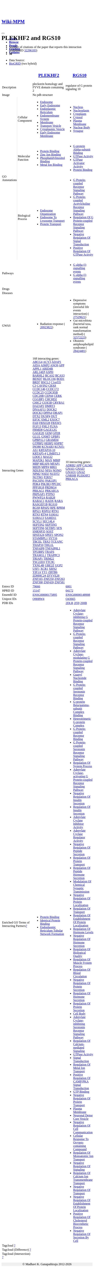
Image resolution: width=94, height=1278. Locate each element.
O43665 (70, 598)
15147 (36, 590)
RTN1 (55, 511)
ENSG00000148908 (78, 594)
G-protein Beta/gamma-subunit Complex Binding (81, 708)
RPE (53, 507)
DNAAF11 (39, 409)
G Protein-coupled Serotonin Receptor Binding (79, 691)
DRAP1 (58, 412)
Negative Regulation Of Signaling (81, 1166)
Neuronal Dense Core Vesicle (83, 1117)
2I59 (76, 603)
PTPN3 (50, 494)
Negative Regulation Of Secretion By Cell (81, 1235)
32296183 (30, 50)
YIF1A (37, 572)
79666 (36, 586)
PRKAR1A (52, 490)
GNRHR (71, 475)
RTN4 (44, 514)
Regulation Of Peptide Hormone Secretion (81, 873)
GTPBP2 (38, 443)
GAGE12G (50, 429)
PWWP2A (39, 497)
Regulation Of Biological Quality (81, 953)
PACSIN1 (38, 480)
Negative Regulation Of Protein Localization (81, 900)
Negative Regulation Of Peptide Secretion (81, 849)
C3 (34, 385)
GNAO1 (71, 472)
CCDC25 (38, 392)
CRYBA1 (58, 402)
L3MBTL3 (53, 453)
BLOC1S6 (49, 378)
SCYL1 (37, 521)
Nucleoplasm (81, 110)
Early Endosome (50, 105)
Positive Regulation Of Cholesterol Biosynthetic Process (81, 1220)
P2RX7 (48, 477)
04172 (69, 590)
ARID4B (47, 368)
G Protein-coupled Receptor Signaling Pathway (79, 186)
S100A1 (54, 514)
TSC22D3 (39, 562)
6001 (69, 586)
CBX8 (52, 385)
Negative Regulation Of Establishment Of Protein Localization (81, 1203)
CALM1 (87, 465)
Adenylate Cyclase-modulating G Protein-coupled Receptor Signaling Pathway (82, 661)
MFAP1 (55, 463)
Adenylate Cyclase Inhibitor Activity (79, 822)
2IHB (83, 603)
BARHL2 (38, 375)
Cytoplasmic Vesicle (52, 129)
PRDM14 (50, 487)
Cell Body (79, 1013)
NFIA (48, 470)
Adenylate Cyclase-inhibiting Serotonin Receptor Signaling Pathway (79, 1027)
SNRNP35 (39, 531)
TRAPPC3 (53, 555)
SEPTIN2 (38, 524)
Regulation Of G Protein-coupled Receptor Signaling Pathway (83, 224)
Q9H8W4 (38, 598)
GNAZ (81, 472)
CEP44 (48, 395)
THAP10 (38, 545)
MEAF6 (44, 463)
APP (61, 365)
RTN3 (36, 514)
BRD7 (36, 382)
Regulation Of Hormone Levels (83, 930)
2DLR (69, 603)
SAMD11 (50, 517)
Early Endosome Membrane (50, 134)
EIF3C (37, 419)
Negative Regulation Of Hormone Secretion (81, 940)
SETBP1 (50, 528)
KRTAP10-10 (47, 450)
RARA (58, 501)
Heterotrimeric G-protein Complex (82, 722)
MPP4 (45, 467)
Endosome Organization (48, 212)
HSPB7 (58, 443)
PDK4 (36, 484)
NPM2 (37, 473)
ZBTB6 (52, 572)
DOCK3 (38, 412)
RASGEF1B (40, 504)
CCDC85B (51, 392)
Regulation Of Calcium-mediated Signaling (81, 1046)
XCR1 (44, 568)
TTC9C (50, 562)
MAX (48, 460)
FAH (35, 423)
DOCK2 (52, 409)
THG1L (48, 545)
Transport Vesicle (50, 125)
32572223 (79, 337)
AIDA (36, 365)
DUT (54, 416)
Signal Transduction (81, 1059)
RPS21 (37, 511)
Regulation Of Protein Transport (81, 861)
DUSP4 (45, 416)
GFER (56, 433)
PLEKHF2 (48, 75)
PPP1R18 (38, 487)
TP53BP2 (38, 551)
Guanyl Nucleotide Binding (79, 678)
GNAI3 (79, 468)
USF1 (36, 568)
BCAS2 (49, 375)
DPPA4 (47, 412)
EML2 (45, 419)
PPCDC (56, 484)
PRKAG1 (38, 490)
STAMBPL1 (40, 538)
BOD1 (60, 378)
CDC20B (38, 395)
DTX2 (36, 416)
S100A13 (38, 517)
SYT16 (52, 538)
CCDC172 (52, 389)
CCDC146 (39, 389)
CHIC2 (37, 402)
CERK (58, 395)
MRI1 (53, 467)
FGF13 (37, 426)
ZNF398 (38, 582)
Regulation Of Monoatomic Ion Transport (83, 1156)
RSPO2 (46, 511)
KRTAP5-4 (39, 453)
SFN (59, 528)
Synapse (78, 130)
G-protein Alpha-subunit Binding (81, 149)
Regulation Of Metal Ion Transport (81, 1068)
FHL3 (45, 426)
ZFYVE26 (53, 575)
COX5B (47, 402)
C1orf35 (56, 382)
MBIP (56, 460)
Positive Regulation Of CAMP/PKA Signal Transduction (81, 1081)
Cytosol (78, 117)
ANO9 (54, 365)
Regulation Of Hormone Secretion (81, 997)
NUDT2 (55, 473)
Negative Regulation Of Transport (81, 1190)
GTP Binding (81, 1091)
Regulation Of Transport (81, 910)
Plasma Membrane (79, 122)
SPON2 (58, 534)
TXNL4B (38, 565)
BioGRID (15, 63)
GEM (48, 433)
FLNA (53, 426)
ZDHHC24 (39, 575)
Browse (13, 42)
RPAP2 (45, 507)
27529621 (79, 317)
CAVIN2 (42, 385)
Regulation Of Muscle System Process (82, 963)
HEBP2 (48, 443)
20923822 (46, 327)
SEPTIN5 (51, 524)
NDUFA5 (38, 470)
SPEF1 (49, 534)
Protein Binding (49, 151)
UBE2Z (49, 565)
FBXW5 (56, 423)
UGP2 (59, 565)
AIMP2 (45, 365)
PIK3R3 (46, 484)
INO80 (37, 446)
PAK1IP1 (51, 480)
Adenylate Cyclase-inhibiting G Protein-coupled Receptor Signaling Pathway (82, 620)
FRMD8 (38, 429)
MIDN (37, 467)
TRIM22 (49, 558)
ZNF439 (49, 582)
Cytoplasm (79, 113)
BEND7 (37, 378)
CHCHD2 (51, 399)
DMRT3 (50, 406)
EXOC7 (55, 419)
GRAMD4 (52, 440)
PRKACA (72, 478)
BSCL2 (45, 382)
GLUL (37, 436)
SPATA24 (38, 534)
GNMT (45, 436)
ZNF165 (38, 579)
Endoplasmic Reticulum (48, 110)
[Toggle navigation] (3, 33)
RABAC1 (38, 501)
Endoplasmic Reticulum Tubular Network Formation (52, 931)
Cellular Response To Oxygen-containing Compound (81, 1142)
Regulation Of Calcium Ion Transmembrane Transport (82, 1178)
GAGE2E (38, 433)
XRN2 (53, 568)
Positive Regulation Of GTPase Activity (83, 251)
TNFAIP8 (38, 548)
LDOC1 (37, 456)
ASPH (49, 372)
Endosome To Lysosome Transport (52, 219)
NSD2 (45, 473)
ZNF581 (59, 582)
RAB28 (50, 497)
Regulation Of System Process (82, 764)
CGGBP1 (38, 399)
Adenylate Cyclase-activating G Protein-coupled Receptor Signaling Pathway (82, 779)
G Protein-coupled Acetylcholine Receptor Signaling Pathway (81, 205)
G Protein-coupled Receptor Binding (79, 734)
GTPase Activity (83, 156)
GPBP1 (55, 436)
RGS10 (79, 75)
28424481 (79, 351)
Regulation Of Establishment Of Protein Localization (81, 920)
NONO (57, 470)
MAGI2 (48, 456)
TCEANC (57, 541)
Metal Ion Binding (51, 164)
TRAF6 (49, 551)
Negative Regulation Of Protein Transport (81, 1100)
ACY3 (47, 362)
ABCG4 (37, 362)
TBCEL (37, 541)
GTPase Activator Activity (78, 163)
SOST (49, 531)
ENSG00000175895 (45, 594)
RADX (49, 501)
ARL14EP (39, 372)
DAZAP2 (38, 406)
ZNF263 (59, 579)
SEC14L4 (48, 521)
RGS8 (36, 507)
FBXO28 (44, 423)
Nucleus (78, 107)
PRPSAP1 (39, 494)
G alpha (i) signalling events (79, 268)
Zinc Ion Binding (50, 154)
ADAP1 (56, 362)
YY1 (44, 572)
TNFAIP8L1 (52, 548)
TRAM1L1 (39, 555)
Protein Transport (50, 224)
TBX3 (46, 541)
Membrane (46, 122)
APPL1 (37, 368)
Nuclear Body (81, 127)
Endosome (46, 102)
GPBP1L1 (39, 440)
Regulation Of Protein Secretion (81, 1007)
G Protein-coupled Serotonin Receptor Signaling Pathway (79, 751)
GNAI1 (70, 468)
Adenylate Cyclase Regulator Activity (79, 835)
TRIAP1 (38, 558)
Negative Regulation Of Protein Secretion (81, 985)
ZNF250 (49, 579)
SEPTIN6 (38, 528)
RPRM (61, 507)
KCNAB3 (48, 446)
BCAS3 (60, 375)
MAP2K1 (38, 460)
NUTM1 (38, 477)
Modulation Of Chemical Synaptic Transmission (82, 886)
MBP (36, 463)
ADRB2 (70, 465)
